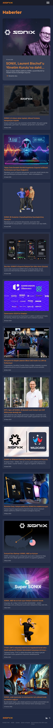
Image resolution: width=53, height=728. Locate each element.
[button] (48, 2)
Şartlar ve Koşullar (25, 722)
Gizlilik (12, 722)
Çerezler (18, 722)
